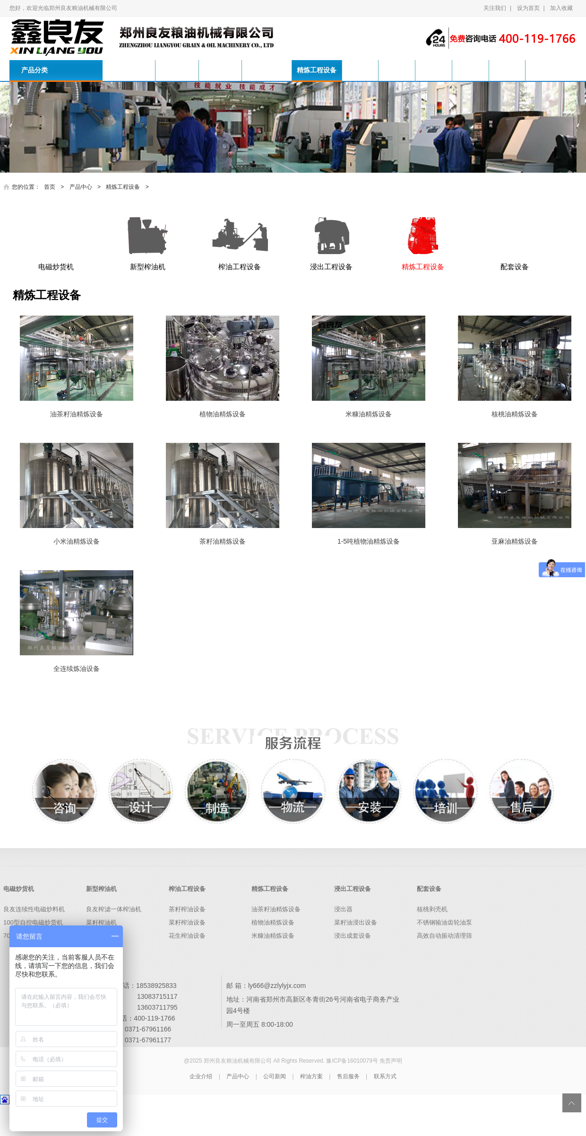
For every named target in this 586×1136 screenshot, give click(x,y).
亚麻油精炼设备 (514, 573)
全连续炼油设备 (76, 700)
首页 (129, 70)
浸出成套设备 (352, 967)
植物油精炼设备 (222, 446)
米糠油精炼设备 (368, 446)
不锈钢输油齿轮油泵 (444, 954)
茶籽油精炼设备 (222, 573)
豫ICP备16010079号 (352, 1092)
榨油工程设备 (275, 70)
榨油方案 (456, 70)
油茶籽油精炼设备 (76, 446)
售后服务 (496, 70)
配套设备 (429, 920)
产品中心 (375, 70)
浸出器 (343, 941)
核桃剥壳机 (432, 941)
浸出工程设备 (352, 920)
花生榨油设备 (187, 967)
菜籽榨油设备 (187, 954)
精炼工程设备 (329, 70)
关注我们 (494, 8)
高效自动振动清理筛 (444, 967)
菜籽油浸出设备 (355, 954)
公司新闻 (416, 70)
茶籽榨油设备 (187, 941)
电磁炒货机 (178, 70)
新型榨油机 (225, 70)
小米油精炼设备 (76, 573)
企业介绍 (201, 1108)
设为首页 (528, 8)
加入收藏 (561, 8)
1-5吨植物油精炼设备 (368, 573)
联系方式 (536, 70)
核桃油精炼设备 (514, 446)
